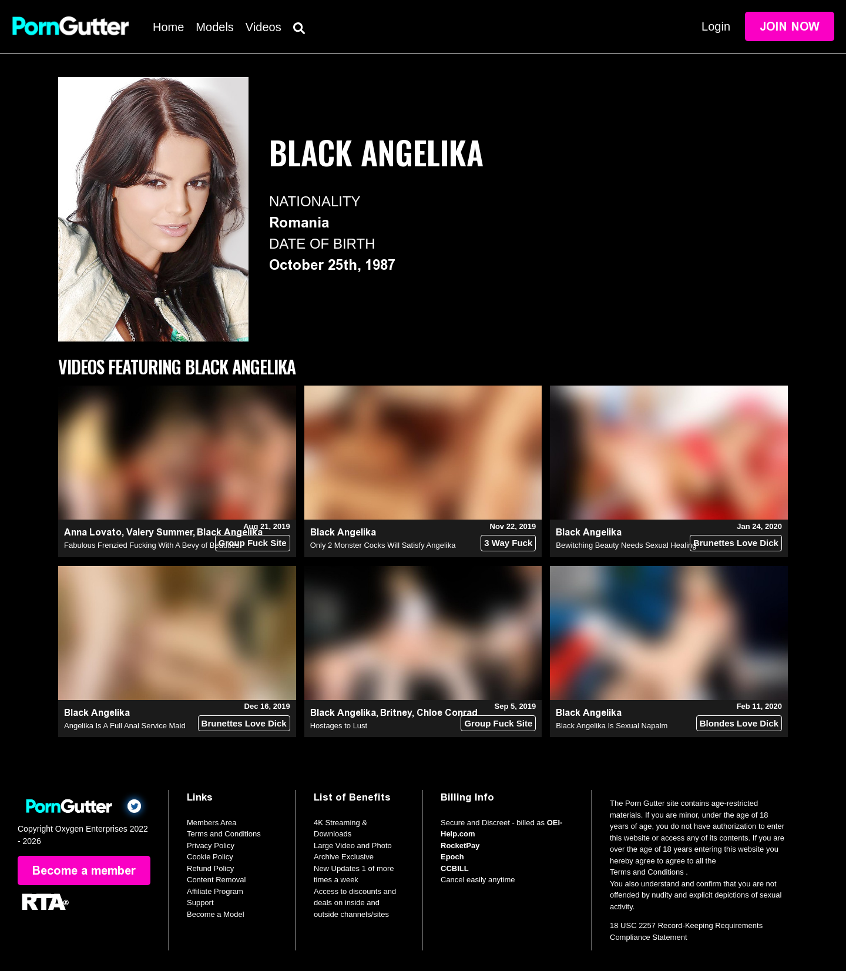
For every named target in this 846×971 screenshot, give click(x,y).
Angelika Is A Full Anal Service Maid (125, 725)
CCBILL (455, 868)
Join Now (790, 26)
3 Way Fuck (508, 543)
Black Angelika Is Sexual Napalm (611, 725)
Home (168, 27)
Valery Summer (159, 532)
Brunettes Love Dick (735, 543)
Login (715, 26)
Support (200, 902)
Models (214, 27)
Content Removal (216, 879)
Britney (396, 712)
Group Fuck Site (253, 543)
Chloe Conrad (447, 712)
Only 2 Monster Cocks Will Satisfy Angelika (383, 545)
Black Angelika (343, 532)
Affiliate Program (215, 891)
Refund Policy (210, 868)
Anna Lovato (93, 532)
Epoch (452, 856)
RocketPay (460, 845)
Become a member (84, 870)
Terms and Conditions (224, 833)
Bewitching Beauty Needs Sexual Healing (626, 545)
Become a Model (215, 914)
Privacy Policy (210, 845)
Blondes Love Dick (739, 723)
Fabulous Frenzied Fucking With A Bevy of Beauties (151, 545)
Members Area (212, 822)
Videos (263, 27)
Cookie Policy (210, 856)
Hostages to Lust (339, 725)
